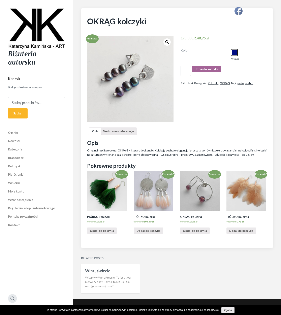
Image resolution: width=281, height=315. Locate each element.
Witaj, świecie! (98, 290)
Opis (95, 131)
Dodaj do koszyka (206, 69)
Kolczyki (14, 166)
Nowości (14, 141)
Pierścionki (16, 174)
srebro (249, 83)
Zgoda (228, 310)
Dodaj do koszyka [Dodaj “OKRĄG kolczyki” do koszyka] (195, 230)
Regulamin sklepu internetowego (31, 208)
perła (241, 83)
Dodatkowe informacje (118, 131)
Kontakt (14, 225)
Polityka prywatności (23, 216)
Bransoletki (16, 158)
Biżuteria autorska (22, 58)
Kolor (185, 50)
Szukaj (17, 113)
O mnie (13, 132)
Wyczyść (235, 59)
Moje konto (16, 191)
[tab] (95, 131)
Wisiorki (14, 183)
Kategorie (15, 149)
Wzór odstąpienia (20, 200)
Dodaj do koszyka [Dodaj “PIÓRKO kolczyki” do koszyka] (102, 230)
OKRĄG (225, 83)
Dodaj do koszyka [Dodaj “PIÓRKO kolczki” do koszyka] (148, 230)
